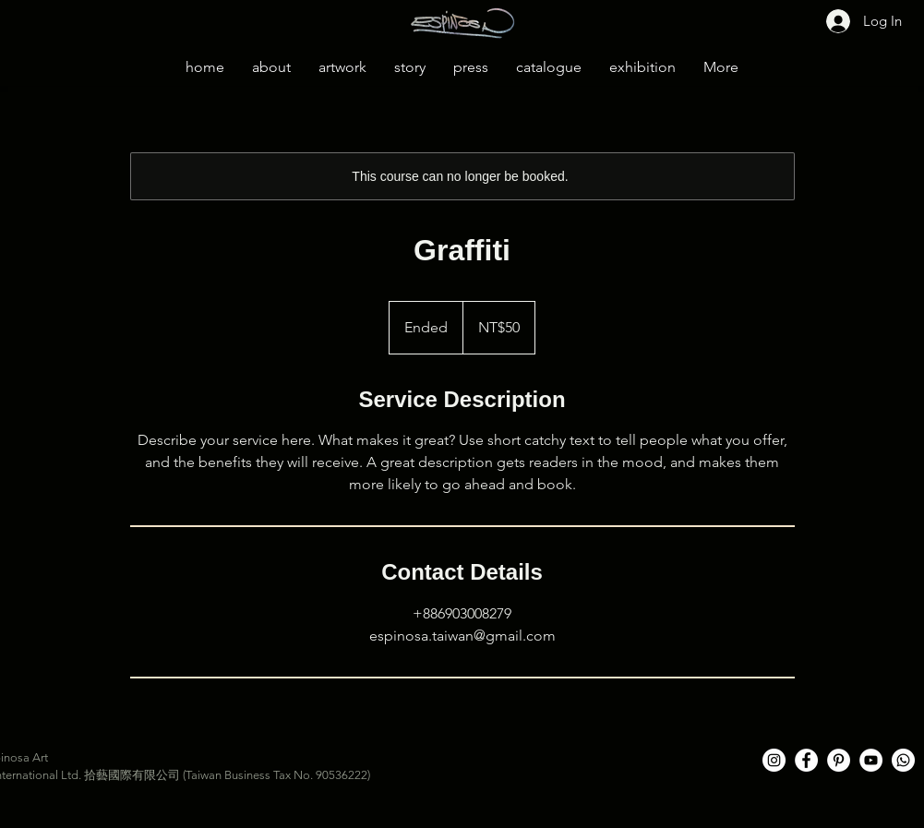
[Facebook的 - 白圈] (806, 760)
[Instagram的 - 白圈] (774, 760)
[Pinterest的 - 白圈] (838, 760)
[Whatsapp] (903, 760)
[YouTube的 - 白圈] (870, 760)
